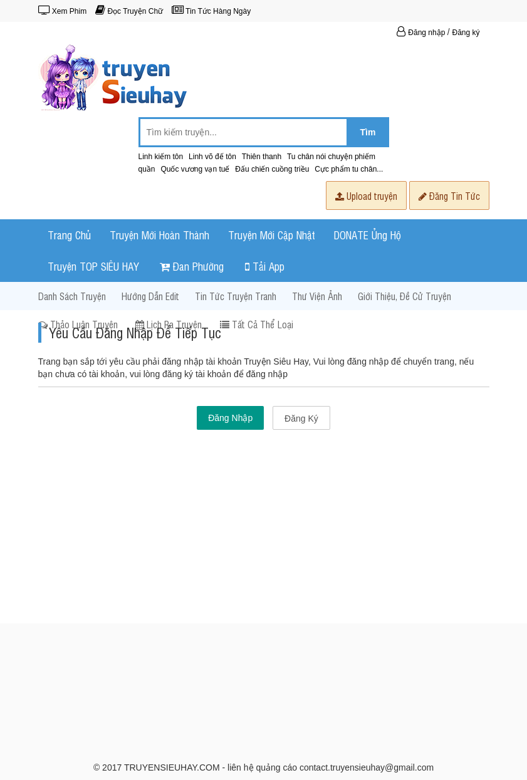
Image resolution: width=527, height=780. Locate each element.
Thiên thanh (261, 156)
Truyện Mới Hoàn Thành (159, 234)
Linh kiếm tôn (161, 156)
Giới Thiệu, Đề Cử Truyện (404, 296)
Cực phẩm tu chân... (349, 169)
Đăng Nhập (230, 418)
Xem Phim (62, 11)
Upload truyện (366, 195)
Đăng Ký (301, 418)
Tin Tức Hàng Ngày (211, 11)
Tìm (368, 132)
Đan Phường (192, 266)
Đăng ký (465, 32)
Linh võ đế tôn (212, 156)
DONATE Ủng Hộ (367, 234)
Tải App (264, 266)
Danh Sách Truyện (72, 296)
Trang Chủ (69, 234)
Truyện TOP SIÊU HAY (93, 266)
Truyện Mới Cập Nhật (271, 234)
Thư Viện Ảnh (317, 296)
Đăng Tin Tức (449, 195)
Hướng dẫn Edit (150, 296)
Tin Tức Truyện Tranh (235, 296)
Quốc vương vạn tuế (194, 169)
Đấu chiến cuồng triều (272, 169)
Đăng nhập (422, 32)
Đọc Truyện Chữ (129, 11)
